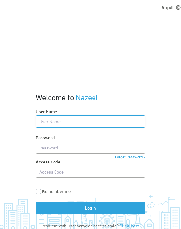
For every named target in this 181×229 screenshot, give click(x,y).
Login (90, 208)
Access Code (48, 161)
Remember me (56, 191)
